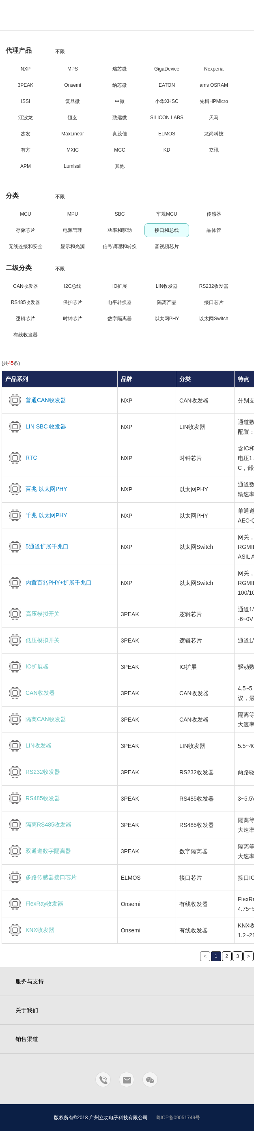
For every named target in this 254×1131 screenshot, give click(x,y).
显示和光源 (72, 246)
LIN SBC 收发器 (35, 426)
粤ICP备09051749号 (178, 1117)
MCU (25, 214)
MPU (72, 214)
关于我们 (26, 1010)
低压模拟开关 (32, 640)
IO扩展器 (27, 666)
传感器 (214, 214)
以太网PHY (167, 318)
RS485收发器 (26, 302)
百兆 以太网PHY (36, 489)
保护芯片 (72, 302)
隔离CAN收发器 (35, 719)
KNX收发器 (29, 930)
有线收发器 (25, 335)
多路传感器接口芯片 (41, 877)
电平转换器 (120, 302)
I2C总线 (73, 286)
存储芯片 (25, 230)
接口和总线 (167, 230)
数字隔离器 (120, 318)
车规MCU (166, 214)
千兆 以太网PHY (36, 515)
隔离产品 (167, 302)
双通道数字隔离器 (38, 851)
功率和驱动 (120, 230)
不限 (60, 51)
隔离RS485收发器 (38, 824)
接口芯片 (214, 302)
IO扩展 (119, 286)
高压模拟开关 (32, 613)
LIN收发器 (167, 286)
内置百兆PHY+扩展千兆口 (48, 582)
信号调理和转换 (120, 246)
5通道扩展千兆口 (37, 546)
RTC (21, 457)
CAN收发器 (25, 286)
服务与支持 (29, 981)
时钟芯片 (72, 318)
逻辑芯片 (25, 318)
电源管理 (72, 230)
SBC (120, 214)
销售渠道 (26, 1039)
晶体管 (214, 230)
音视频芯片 (167, 246)
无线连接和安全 (26, 246)
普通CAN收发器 (35, 400)
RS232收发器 (214, 286)
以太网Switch (213, 318)
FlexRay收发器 (34, 903)
